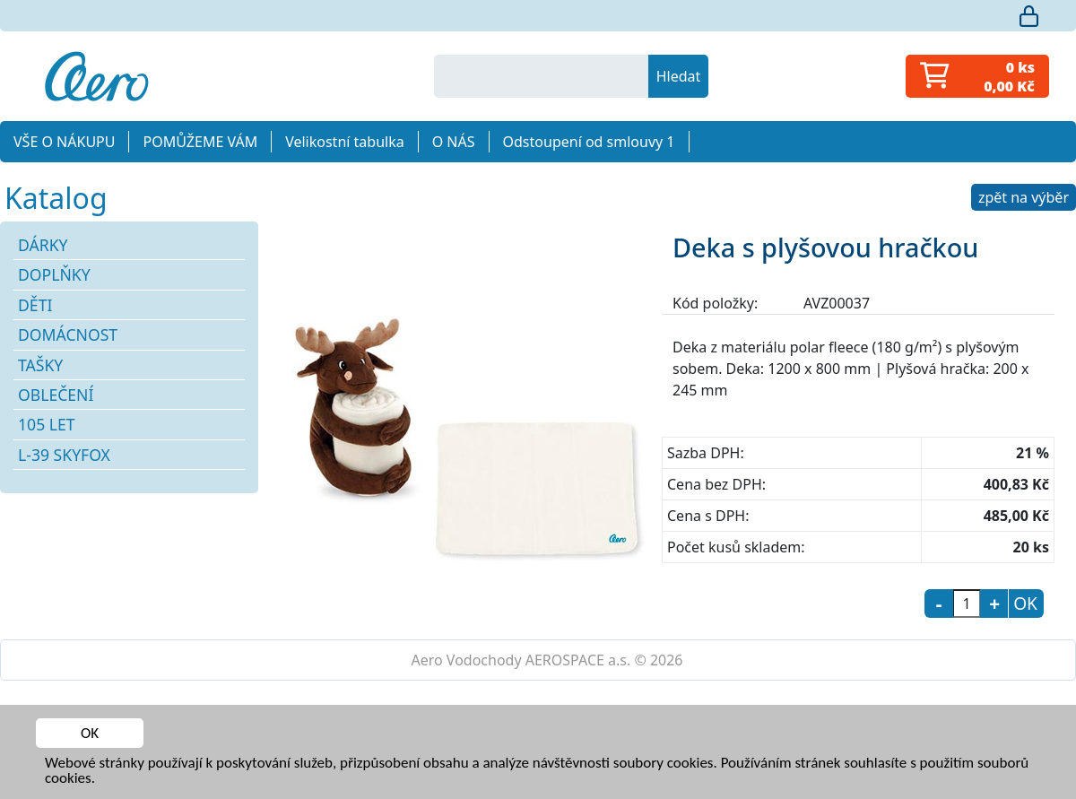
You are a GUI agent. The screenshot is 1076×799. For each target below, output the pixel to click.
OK (90, 733)
